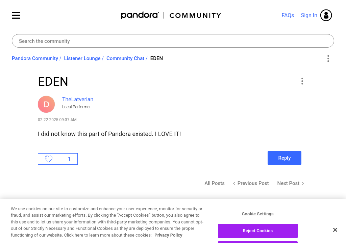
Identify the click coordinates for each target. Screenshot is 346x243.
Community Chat (125, 58)
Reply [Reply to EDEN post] (284, 158)
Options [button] (328, 58)
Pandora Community (171, 15)
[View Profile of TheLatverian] (77, 99)
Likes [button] (49, 159)
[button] (302, 81)
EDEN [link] (156, 58)
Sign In (309, 15)
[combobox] (173, 41)
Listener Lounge (82, 58)
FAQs (287, 15)
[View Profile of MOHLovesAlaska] (83, 231)
